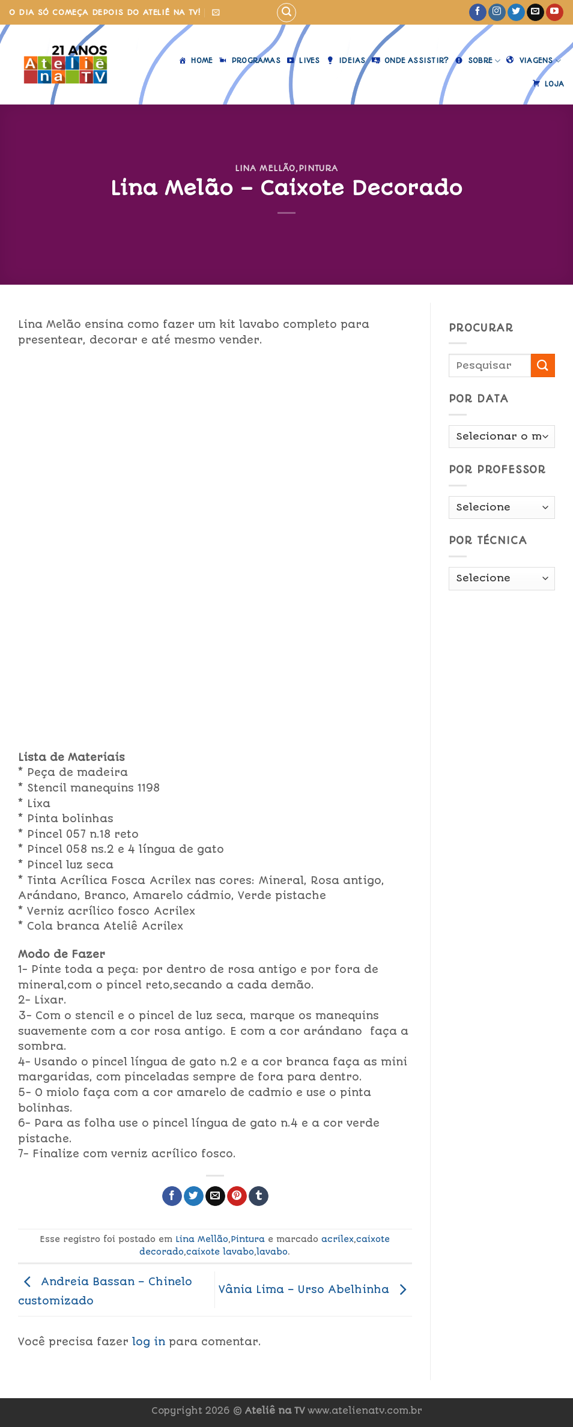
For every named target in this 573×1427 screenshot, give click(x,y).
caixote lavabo (220, 1251)
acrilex (337, 1239)
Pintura (319, 168)
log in (148, 1342)
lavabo (272, 1251)
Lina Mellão (265, 168)
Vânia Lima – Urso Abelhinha (315, 1289)
